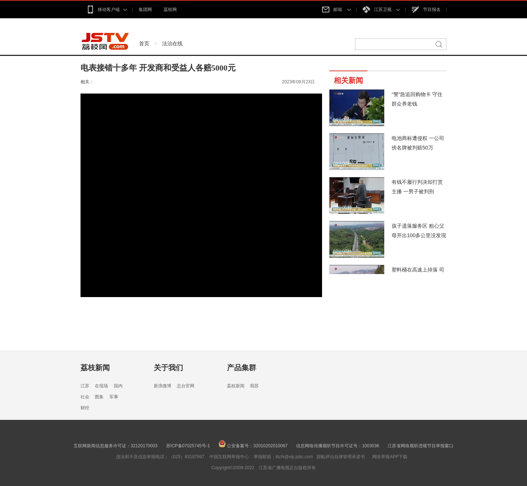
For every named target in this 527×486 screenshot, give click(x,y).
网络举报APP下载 (389, 456)
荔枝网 (170, 9)
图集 (99, 396)
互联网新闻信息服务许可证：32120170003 (115, 445)
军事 (113, 396)
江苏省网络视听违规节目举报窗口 (420, 445)
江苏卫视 (381, 9)
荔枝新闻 (95, 368)
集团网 (145, 9)
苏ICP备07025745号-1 (188, 445)
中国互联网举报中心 (229, 456)
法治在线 (172, 43)
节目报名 (426, 9)
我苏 (254, 385)
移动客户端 (106, 9)
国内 (118, 385)
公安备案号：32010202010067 (253, 445)
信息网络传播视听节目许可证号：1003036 (337, 445)
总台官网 (185, 385)
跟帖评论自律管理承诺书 (341, 456)
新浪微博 (162, 385)
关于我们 (168, 368)
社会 (85, 396)
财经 (85, 407)
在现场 (101, 385)
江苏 (85, 385)
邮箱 (336, 9)
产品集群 (241, 368)
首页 (144, 43)
